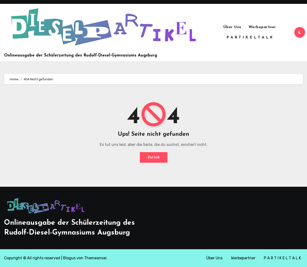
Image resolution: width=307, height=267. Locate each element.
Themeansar (95, 258)
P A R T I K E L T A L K (249, 37)
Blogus (69, 258)
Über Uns (232, 27)
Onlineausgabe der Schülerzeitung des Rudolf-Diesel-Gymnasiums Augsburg (80, 55)
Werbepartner (262, 27)
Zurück (154, 157)
